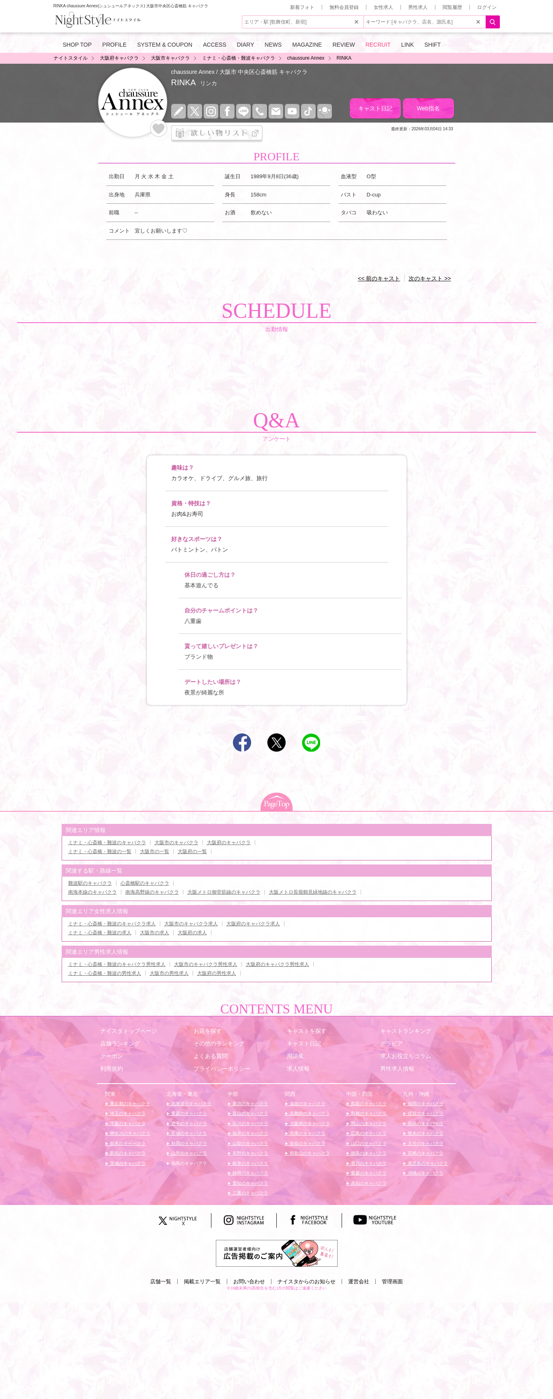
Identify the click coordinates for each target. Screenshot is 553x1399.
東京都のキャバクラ (129, 1103)
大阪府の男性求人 (216, 973)
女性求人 (383, 7)
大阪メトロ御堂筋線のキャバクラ (223, 892)
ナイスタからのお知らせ (307, 1281)
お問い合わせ (249, 1281)
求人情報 (298, 1068)
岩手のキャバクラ (188, 1123)
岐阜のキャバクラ (249, 1163)
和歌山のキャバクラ (309, 1153)
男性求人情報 (397, 1068)
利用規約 (111, 1068)
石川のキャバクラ (249, 1123)
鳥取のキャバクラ (368, 1103)
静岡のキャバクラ (249, 1173)
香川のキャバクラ (368, 1163)
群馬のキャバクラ (127, 1153)
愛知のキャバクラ (249, 1183)
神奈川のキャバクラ (129, 1133)
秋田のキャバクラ (188, 1143)
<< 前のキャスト (379, 278)
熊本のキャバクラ (425, 1133)
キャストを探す (307, 1031)
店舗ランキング (120, 1043)
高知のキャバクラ (368, 1183)
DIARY (245, 44)
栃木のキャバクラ (127, 1143)
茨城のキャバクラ (127, 1163)
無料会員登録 (344, 7)
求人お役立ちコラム (405, 1056)
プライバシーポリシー (222, 1068)
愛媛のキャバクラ (368, 1173)
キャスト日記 (375, 108)
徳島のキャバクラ (368, 1153)
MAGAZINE (307, 44)
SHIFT (432, 44)
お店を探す (208, 1031)
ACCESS (214, 44)
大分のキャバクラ (425, 1143)
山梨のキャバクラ (249, 1143)
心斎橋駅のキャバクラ (144, 883)
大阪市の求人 (154, 932)
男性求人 (418, 7)
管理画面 (392, 1281)
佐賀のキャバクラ (425, 1113)
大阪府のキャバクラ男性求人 (277, 964)
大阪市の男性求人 (169, 973)
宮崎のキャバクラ (425, 1153)
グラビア (391, 1043)
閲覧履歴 (452, 7)
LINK (407, 44)
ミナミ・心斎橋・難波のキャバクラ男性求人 (117, 964)
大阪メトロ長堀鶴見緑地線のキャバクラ (313, 892)
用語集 (295, 1056)
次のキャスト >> (430, 278)
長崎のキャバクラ (425, 1123)
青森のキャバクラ (188, 1113)
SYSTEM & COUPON (164, 44)
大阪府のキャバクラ (229, 842)
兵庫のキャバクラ (306, 1133)
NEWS (273, 44)
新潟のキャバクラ (249, 1103)
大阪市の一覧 (154, 851)
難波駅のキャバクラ (90, 883)
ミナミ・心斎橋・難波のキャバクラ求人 (112, 923)
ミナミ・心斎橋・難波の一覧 (99, 851)
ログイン (487, 7)
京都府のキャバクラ (309, 1113)
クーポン (111, 1056)
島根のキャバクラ (368, 1113)
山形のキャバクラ (188, 1153)
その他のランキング (219, 1043)
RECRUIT (378, 44)
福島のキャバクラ (188, 1163)
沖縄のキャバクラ (425, 1173)
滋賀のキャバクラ (306, 1103)
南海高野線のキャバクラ (152, 892)
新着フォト (302, 7)
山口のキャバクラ (368, 1143)
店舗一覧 (160, 1281)
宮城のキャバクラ (188, 1133)
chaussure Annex (193, 72)
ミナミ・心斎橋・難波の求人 (99, 932)
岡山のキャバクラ (368, 1123)
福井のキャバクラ (249, 1133)
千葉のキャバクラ (127, 1123)
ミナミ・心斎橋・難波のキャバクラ (107, 842)
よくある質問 (211, 1056)
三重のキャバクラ (249, 1192)
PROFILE (114, 44)
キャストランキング (405, 1031)
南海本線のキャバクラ (92, 892)
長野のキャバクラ (249, 1153)
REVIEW (343, 44)
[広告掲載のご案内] (277, 1253)
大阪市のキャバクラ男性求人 (205, 964)
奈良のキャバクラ (306, 1143)
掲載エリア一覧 (202, 1281)
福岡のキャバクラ (425, 1103)
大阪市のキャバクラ (176, 842)
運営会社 (358, 1281)
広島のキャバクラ (368, 1133)
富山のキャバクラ (249, 1113)
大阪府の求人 (192, 932)
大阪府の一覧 (192, 851)
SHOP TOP (77, 44)
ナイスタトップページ (128, 1031)
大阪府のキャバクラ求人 (253, 923)
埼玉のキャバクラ (127, 1113)
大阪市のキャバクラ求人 (191, 923)
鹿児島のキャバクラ (427, 1163)
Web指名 (428, 108)
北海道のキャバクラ (190, 1103)
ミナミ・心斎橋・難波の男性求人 (104, 973)
